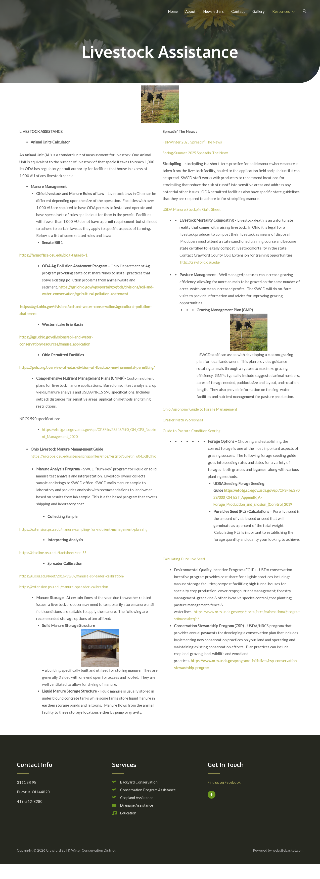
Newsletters (213, 11)
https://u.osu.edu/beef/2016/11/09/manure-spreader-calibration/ (74, 590)
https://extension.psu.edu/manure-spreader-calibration (65, 600)
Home (173, 11)
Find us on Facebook (225, 796)
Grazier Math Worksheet (183, 420)
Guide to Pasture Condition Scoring (192, 430)
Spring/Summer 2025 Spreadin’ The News (197, 153)
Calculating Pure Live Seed (185, 559)
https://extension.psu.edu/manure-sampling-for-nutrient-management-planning (85, 543)
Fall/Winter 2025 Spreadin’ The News (194, 142)
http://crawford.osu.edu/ (200, 262)
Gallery (258, 11)
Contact (238, 11)
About (190, 11)
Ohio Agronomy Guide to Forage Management (201, 409)
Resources (281, 11)
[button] (304, 11)
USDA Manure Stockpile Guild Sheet (192, 209)
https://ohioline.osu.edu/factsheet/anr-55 (54, 566)
